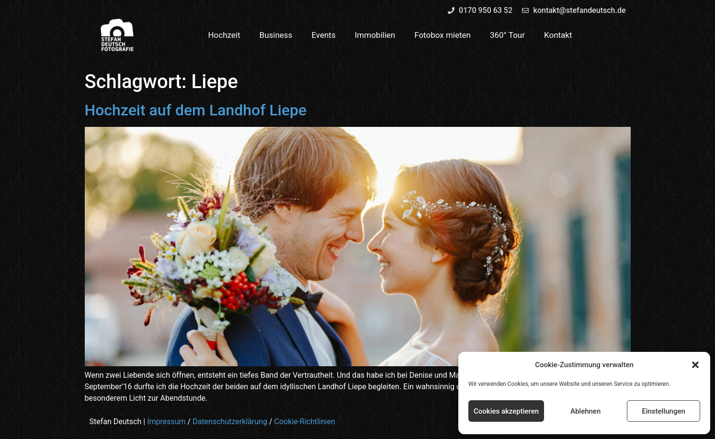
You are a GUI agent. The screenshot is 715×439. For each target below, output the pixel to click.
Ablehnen (585, 411)
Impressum (166, 421)
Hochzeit (224, 35)
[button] (695, 365)
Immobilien (375, 35)
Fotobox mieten (442, 35)
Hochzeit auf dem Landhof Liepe (196, 110)
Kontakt (558, 35)
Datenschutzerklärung (230, 421)
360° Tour (507, 35)
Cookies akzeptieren (506, 411)
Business (276, 35)
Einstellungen (663, 411)
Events (323, 35)
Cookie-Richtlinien (304, 421)
